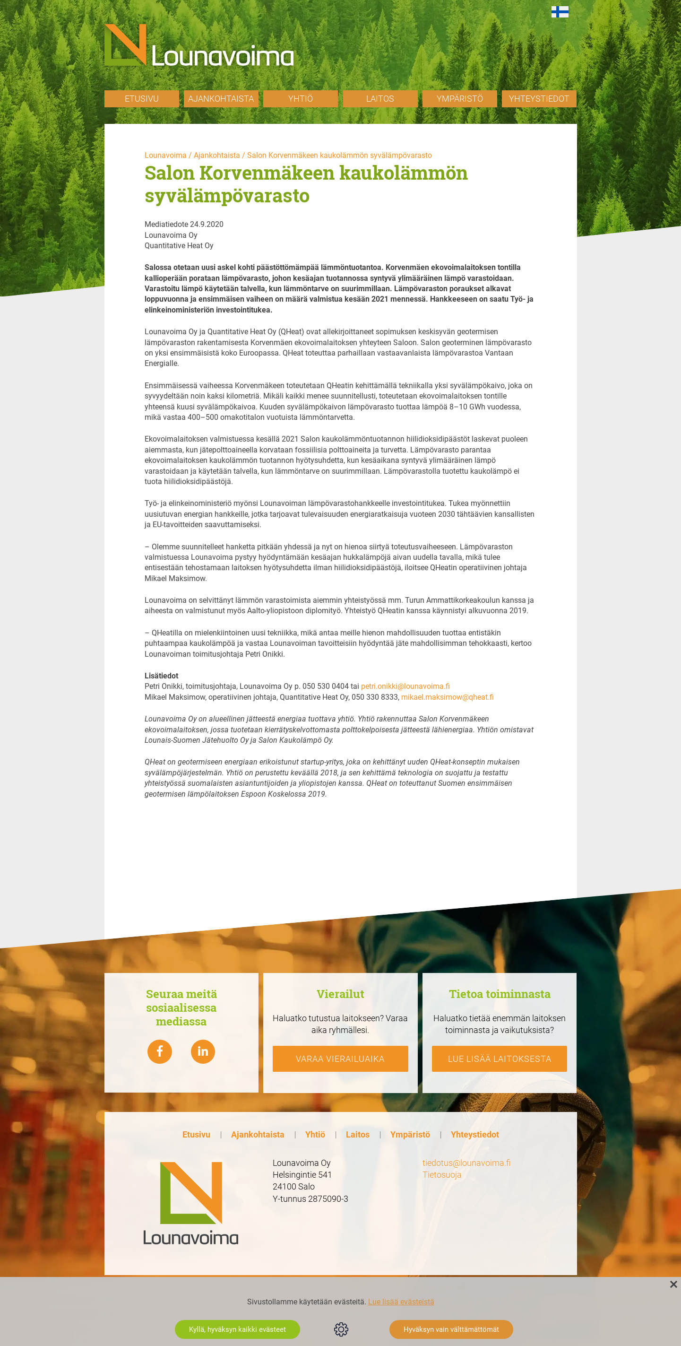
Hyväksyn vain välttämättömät (451, 1329)
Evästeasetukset (341, 1329)
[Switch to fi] (560, 12)
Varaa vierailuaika (340, 1058)
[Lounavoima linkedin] (203, 1051)
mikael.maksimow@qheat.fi (447, 697)
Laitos (380, 99)
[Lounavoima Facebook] (159, 1051)
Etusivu (142, 99)
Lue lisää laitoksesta (500, 1058)
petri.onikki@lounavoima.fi (405, 686)
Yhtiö (300, 99)
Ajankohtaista (221, 99)
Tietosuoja (442, 1175)
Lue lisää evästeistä (401, 1301)
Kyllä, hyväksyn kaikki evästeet (237, 1329)
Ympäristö (460, 99)
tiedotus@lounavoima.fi (466, 1163)
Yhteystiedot (539, 99)
